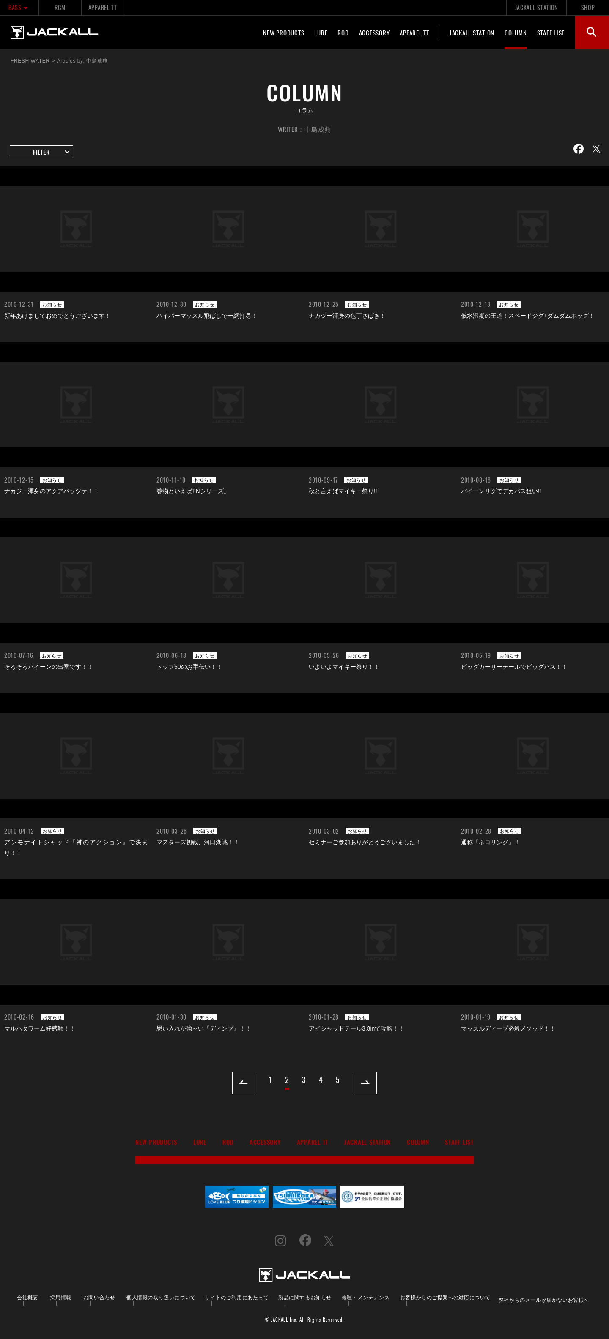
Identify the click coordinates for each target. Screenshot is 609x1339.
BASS (19, 7)
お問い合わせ (99, 1297)
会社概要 (27, 1297)
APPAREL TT (102, 7)
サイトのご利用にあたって (237, 1297)
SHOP (588, 7)
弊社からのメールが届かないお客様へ (544, 1299)
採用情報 (60, 1297)
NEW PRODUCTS (283, 32)
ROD (342, 32)
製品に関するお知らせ (305, 1297)
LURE (320, 32)
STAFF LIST (551, 32)
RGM (60, 7)
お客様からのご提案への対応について (445, 1297)
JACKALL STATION (536, 7)
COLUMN (516, 32)
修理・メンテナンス (366, 1297)
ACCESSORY (374, 32)
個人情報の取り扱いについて (161, 1297)
